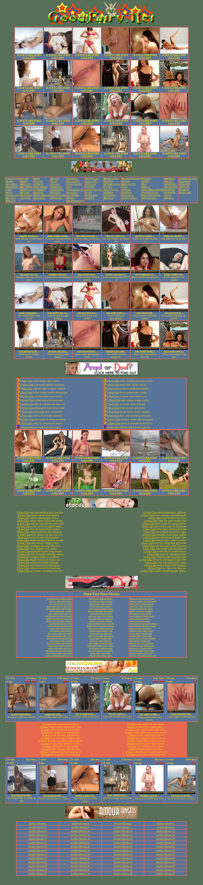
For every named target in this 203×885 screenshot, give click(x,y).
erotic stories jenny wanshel (61, 641)
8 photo (45, 732)
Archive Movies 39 (122, 858)
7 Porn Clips (26, 411)
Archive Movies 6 (80, 827)
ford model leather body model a (101, 646)
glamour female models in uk (100, 631)
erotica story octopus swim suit (100, 628)
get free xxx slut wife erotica (141, 648)
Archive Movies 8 (165, 827)
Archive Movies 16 (165, 835)
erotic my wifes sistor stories (60, 601)
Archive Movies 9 (38, 831)
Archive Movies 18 (80, 839)
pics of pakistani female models (142, 616)
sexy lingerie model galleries (100, 601)
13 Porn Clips (27, 408)
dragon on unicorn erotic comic (142, 599)
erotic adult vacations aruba (61, 628)
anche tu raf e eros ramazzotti (141, 643)
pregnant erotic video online (141, 636)
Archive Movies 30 (80, 850)
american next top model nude (101, 651)
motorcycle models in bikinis (100, 621)
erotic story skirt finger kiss (101, 641)
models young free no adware (141, 611)
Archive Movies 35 (122, 854)
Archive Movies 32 (165, 850)
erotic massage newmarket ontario (143, 623)
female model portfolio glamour (59, 621)
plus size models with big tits (141, 653)
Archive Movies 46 (80, 866)
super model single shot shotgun (101, 611)
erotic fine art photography (140, 641)
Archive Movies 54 (80, 873)
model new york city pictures (141, 606)
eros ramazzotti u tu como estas (59, 606)
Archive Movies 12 (165, 831)
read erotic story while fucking (100, 616)
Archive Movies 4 (165, 823)
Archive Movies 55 (122, 873)
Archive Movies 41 (37, 862)
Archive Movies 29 (37, 850)
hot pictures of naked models (100, 648)
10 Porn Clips (27, 396)
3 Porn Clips (26, 415)
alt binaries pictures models (141, 613)
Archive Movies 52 (165, 869)
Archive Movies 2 (80, 823)
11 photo (131, 724)
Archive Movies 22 (80, 842)
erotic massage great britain (141, 628)
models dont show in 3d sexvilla (59, 618)
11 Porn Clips (26, 384)
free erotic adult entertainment (101, 618)
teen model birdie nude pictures (59, 643)
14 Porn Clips (27, 400)
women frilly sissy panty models (143, 638)
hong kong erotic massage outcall (100, 626)
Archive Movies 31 (122, 850)
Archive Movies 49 (37, 869)
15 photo (45, 749)
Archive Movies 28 (165, 846)
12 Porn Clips (150, 551)
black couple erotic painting (61, 611)
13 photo (130, 729)
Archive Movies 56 (165, 873)
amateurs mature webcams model (143, 601)
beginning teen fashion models (59, 599)
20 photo (46, 754)
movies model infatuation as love (58, 655)
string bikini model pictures (61, 631)
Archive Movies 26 (80, 846)
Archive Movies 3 (123, 823)
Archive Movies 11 (122, 831)
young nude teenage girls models (59, 608)
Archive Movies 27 (122, 846)
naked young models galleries (101, 599)
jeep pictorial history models (60, 604)
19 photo (46, 724)
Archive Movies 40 (165, 858)
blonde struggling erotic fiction (142, 651)
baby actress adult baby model (60, 633)
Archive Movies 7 (123, 827)
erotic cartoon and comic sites (60, 613)
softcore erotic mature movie (100, 655)
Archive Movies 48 (165, 866)
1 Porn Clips (26, 423)
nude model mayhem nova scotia (143, 626)
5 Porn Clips (113, 392)
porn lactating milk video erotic (59, 636)
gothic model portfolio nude (141, 633)
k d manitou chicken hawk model (58, 651)
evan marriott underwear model (59, 653)
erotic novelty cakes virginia (100, 604)
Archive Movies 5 (38, 827)
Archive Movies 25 (37, 846)
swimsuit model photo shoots (141, 608)
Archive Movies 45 (37, 866)
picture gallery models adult (101, 638)
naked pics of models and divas (59, 638)
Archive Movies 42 (80, 862)
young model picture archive (60, 623)
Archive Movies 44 (165, 862)
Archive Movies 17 (37, 839)
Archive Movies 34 (80, 854)
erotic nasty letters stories (140, 621)
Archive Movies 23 (122, 842)
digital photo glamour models (60, 646)
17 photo (129, 752)
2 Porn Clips (26, 392)
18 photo (44, 727)
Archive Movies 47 (122, 866)
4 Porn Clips (113, 415)
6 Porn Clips (26, 381)
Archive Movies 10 (80, 831)
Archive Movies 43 (122, 862)
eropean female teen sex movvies (100, 623)
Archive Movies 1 (38, 823)
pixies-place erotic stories (100, 653)
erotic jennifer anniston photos (142, 604)
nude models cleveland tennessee (58, 616)
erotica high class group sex (101, 633)
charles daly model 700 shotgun (100, 636)
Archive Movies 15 (122, 835)
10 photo (45, 743)
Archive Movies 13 (37, 835)
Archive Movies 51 (122, 869)
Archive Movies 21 (37, 842)
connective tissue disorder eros (142, 646)
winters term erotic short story (60, 648)
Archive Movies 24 (165, 842)
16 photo (46, 735)
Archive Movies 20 (165, 839)
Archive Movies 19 (122, 839)
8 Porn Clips (113, 381)
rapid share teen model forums (60, 626)
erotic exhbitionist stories (140, 618)
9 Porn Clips (26, 388)
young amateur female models (101, 608)
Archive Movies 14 (80, 835)
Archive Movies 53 (37, 873)
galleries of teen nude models (141, 631)
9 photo (131, 749)
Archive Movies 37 (37, 858)
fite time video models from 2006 (143, 655)
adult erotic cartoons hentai (101, 613)
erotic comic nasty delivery (101, 606)
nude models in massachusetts (101, 643)
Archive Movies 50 (80, 869)
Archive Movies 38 (80, 858)
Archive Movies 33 (37, 854)
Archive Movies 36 (165, 854)
